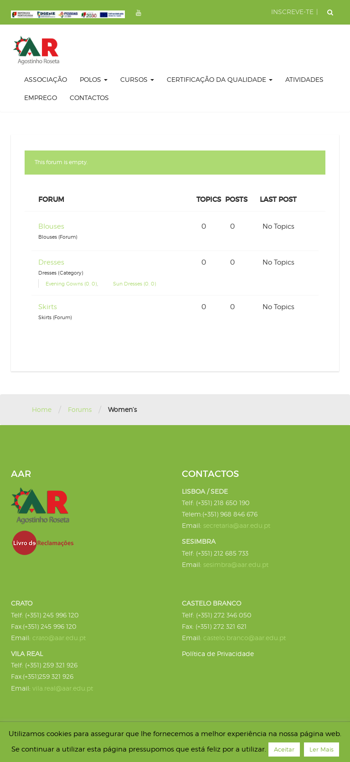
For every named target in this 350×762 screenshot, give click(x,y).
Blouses (51, 226)
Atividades (304, 79)
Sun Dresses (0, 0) (134, 284)
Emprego (40, 97)
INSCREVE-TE (292, 11)
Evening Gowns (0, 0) (71, 284)
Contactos (89, 97)
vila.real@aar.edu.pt (62, 688)
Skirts (47, 307)
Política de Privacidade (218, 653)
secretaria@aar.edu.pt (236, 525)
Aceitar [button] (284, 749)
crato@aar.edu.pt (59, 638)
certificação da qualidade (220, 79)
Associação (45, 79)
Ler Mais (321, 749)
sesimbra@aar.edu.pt (235, 564)
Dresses (51, 262)
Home (41, 409)
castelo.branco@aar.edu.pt (244, 638)
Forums (80, 409)
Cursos (137, 79)
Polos (94, 79)
